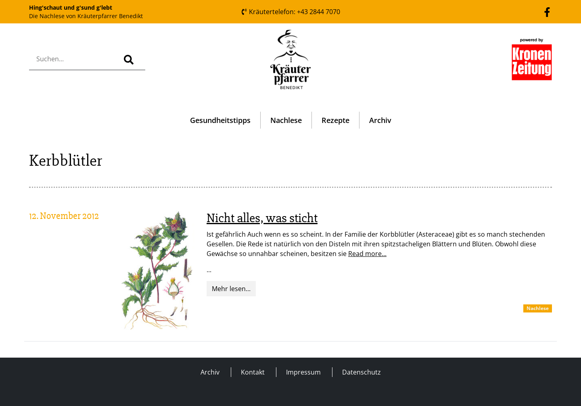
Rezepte (335, 120)
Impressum (303, 372)
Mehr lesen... (231, 288)
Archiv (380, 120)
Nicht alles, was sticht (262, 218)
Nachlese (286, 120)
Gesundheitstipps (220, 120)
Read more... (367, 253)
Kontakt (253, 372)
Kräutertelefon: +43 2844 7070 (290, 11)
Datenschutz (361, 372)
